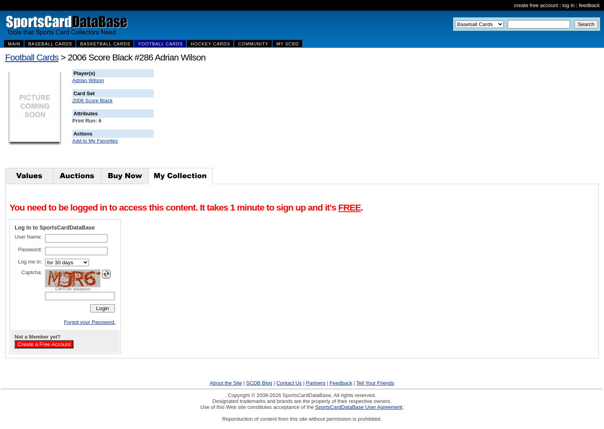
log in (568, 5)
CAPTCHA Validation (72, 289)
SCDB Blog (259, 383)
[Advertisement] (296, 118)
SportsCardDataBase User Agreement (358, 407)
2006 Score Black (92, 100)
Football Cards (31, 57)
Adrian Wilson (88, 80)
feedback (589, 5)
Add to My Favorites (95, 141)
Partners (316, 383)
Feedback (340, 383)
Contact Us (289, 383)
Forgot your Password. (90, 322)
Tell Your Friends (375, 383)
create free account (536, 5)
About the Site (226, 383)
